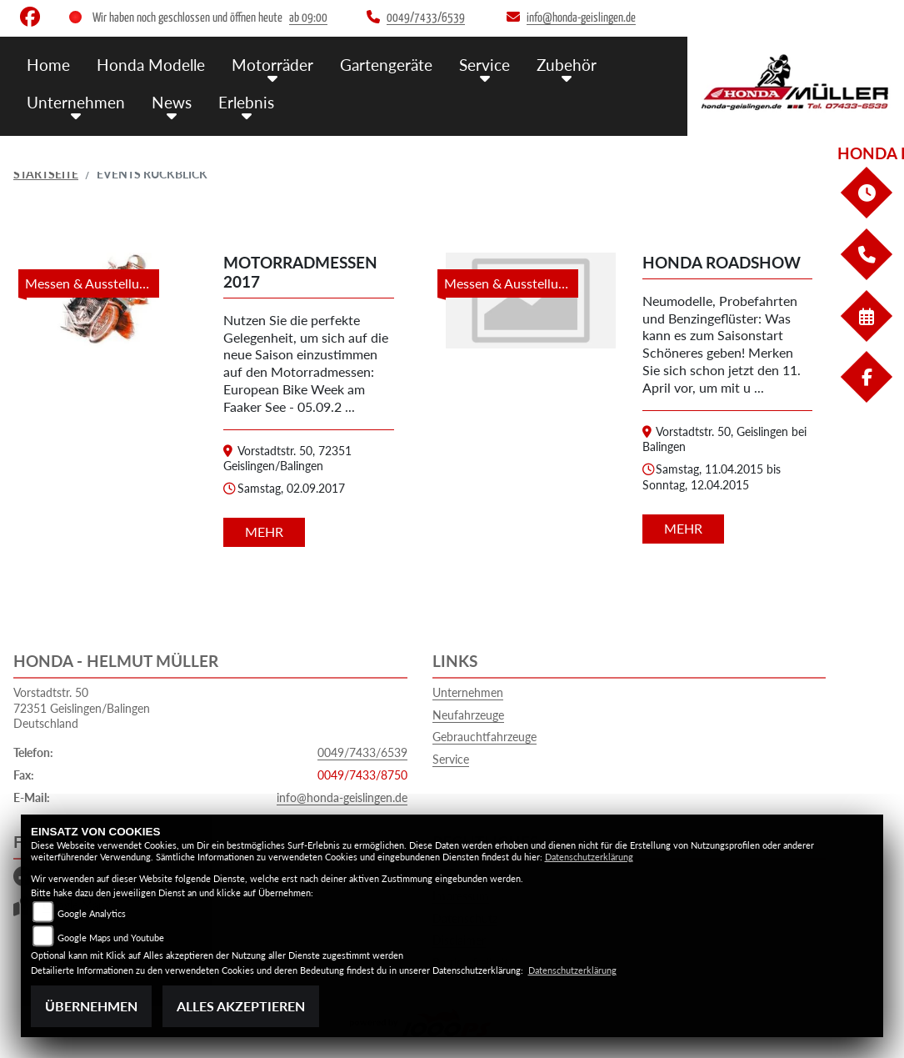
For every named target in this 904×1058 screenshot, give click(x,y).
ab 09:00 (308, 18)
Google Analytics (91, 913)
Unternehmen (467, 692)
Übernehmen (91, 1006)
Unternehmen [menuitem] (76, 102)
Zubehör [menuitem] (567, 64)
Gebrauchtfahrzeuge (484, 737)
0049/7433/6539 (362, 752)
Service (450, 759)
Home (48, 64)
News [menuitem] (172, 102)
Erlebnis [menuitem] (246, 102)
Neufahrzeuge (468, 715)
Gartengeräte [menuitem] (386, 64)
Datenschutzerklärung (589, 856)
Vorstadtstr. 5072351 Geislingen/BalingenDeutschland (81, 707)
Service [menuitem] (484, 64)
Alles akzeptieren (241, 1006)
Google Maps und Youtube (110, 937)
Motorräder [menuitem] (272, 64)
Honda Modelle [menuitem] (151, 64)
